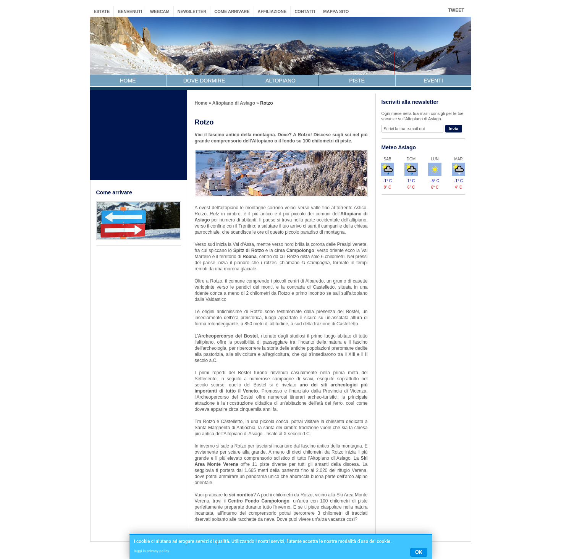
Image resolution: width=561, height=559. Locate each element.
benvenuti (130, 11)
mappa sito (336, 11)
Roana (250, 256)
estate (102, 11)
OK (418, 552)
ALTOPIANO (280, 81)
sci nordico (241, 495)
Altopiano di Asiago (233, 103)
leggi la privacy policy (151, 551)
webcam (160, 11)
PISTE (356, 81)
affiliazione (272, 11)
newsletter (192, 11)
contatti (304, 11)
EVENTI (433, 81)
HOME (128, 81)
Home (201, 103)
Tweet (456, 10)
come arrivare (231, 11)
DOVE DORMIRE (204, 81)
